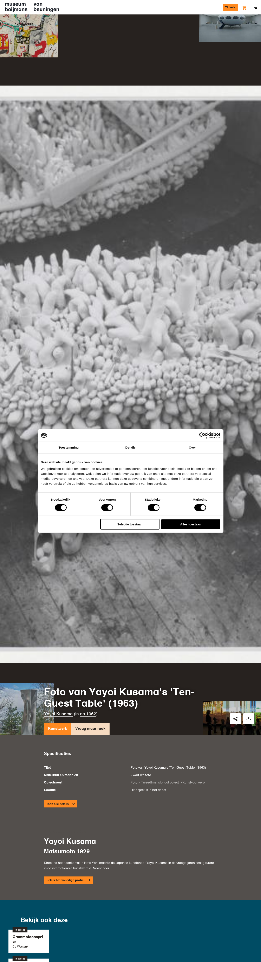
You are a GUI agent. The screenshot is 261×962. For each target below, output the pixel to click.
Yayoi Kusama (58, 648)
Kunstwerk (57, 664)
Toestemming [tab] (69, 447)
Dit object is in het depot (148, 724)
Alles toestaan (190, 524)
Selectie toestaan (130, 524)
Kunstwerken (23, 24)
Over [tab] (192, 447)
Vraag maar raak (90, 664)
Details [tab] (130, 447)
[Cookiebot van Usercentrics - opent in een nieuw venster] (202, 435)
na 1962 (88, 648)
